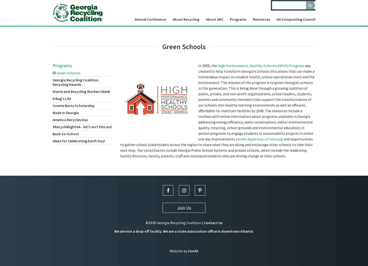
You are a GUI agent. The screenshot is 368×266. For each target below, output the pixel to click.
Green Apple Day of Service (259, 139)
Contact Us (213, 222)
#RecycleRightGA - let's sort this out (82, 126)
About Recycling (185, 19)
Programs (238, 19)
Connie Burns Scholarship (74, 105)
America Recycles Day (70, 119)
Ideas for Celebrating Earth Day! (79, 141)
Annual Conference (150, 19)
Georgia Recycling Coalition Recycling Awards (75, 82)
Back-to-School (66, 133)
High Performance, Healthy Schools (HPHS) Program (261, 65)
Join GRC (288, 5)
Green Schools (66, 73)
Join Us (184, 208)
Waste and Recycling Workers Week (81, 91)
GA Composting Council (295, 19)
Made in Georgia (66, 112)
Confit (193, 251)
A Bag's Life (62, 98)
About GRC (214, 19)
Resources (261, 19)
